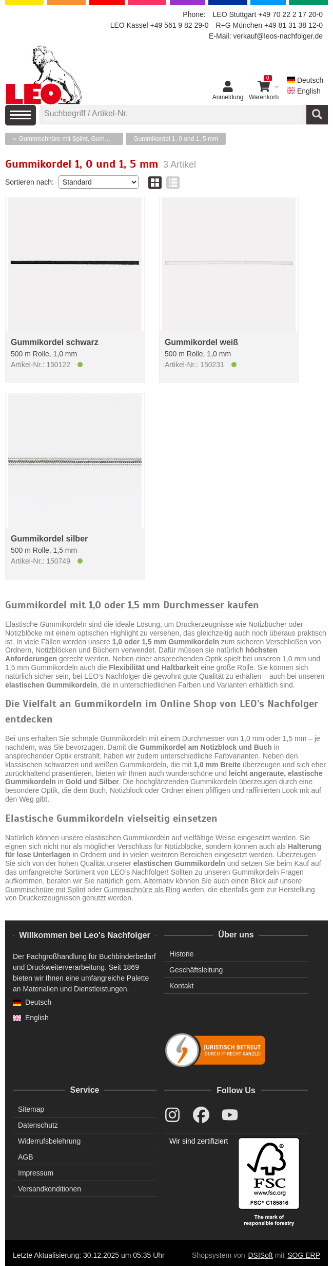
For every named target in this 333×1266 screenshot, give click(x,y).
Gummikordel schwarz (55, 342)
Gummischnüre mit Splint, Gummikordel (71, 138)
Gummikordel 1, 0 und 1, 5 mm (175, 138)
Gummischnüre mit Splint (45, 889)
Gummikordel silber (49, 538)
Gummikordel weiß (201, 342)
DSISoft (260, 1255)
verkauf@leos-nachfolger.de (278, 36)
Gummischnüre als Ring (142, 889)
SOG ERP (303, 1255)
